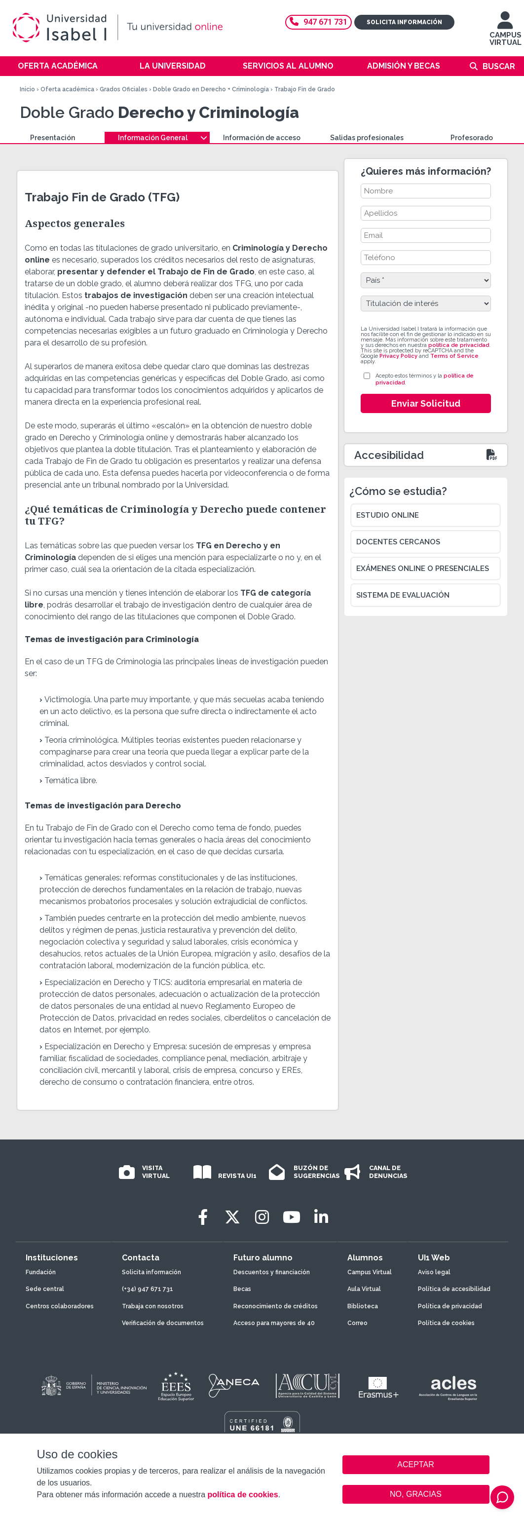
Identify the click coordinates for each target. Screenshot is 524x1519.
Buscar (499, 66)
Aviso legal (434, 1272)
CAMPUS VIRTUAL (505, 33)
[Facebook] (203, 1217)
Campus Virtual (369, 1272)
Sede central (45, 1289)
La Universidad (173, 66)
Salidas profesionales (367, 138)
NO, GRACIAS (416, 1494)
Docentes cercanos (398, 541)
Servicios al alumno (288, 66)
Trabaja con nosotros (153, 1306)
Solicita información (404, 22)
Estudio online (387, 515)
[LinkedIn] (321, 1217)
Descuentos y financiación (271, 1272)
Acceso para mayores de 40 (274, 1323)
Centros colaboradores (60, 1306)
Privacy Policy (398, 356)
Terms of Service (454, 356)
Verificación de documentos (163, 1323)
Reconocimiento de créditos (275, 1306)
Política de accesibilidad (454, 1289)
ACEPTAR (416, 1465)
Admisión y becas (403, 66)
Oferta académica (58, 66)
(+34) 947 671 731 (147, 1289)
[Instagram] (262, 1217)
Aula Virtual (364, 1289)
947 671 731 (318, 22)
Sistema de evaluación (402, 595)
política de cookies (242, 1494)
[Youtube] (291, 1217)
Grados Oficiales (124, 89)
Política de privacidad (450, 1306)
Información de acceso (261, 138)
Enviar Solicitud (425, 403)
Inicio (27, 89)
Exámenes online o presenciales (422, 568)
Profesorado (471, 138)
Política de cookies (446, 1323)
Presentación (52, 138)
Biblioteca (362, 1306)
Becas (242, 1289)
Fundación (41, 1272)
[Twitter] (232, 1217)
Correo (357, 1323)
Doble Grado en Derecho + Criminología (211, 89)
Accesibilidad (389, 455)
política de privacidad (458, 345)
